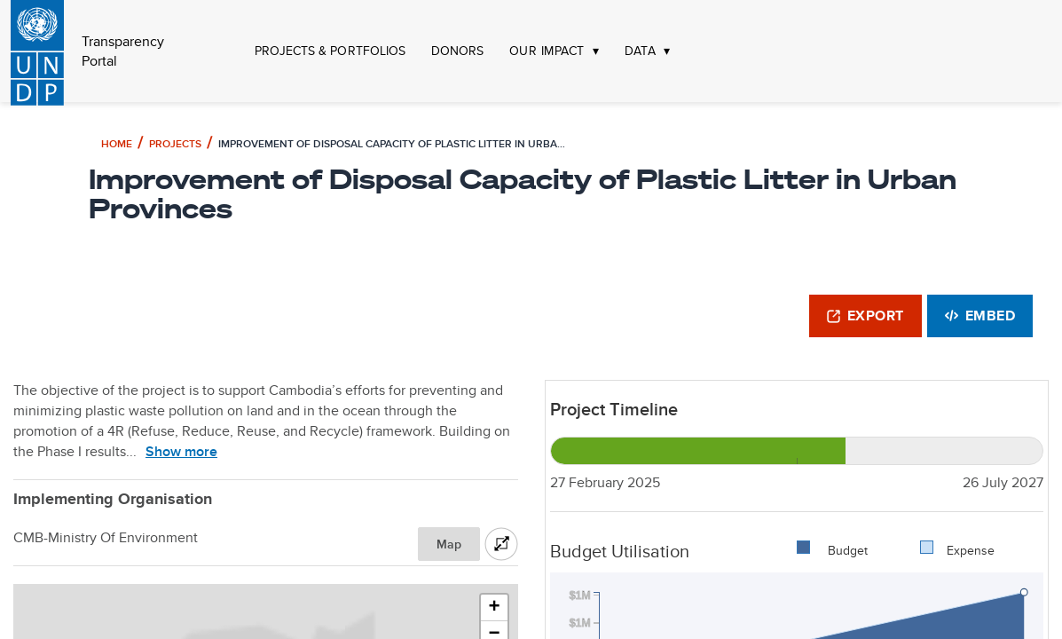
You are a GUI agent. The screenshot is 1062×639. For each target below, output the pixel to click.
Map (449, 544)
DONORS (457, 51)
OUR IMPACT (547, 51)
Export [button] (865, 315)
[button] (494, 608)
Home (116, 143)
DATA (640, 51)
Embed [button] (980, 315)
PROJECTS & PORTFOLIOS (330, 51)
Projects (175, 143)
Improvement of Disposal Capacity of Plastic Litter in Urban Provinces (394, 143)
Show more (181, 451)
